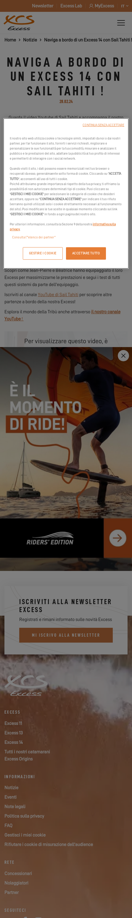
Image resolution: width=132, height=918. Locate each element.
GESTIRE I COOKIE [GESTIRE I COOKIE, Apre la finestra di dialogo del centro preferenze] (43, 253)
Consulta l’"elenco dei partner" (33, 237)
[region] (66, 193)
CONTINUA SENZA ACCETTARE (103, 125)
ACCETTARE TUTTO (86, 253)
